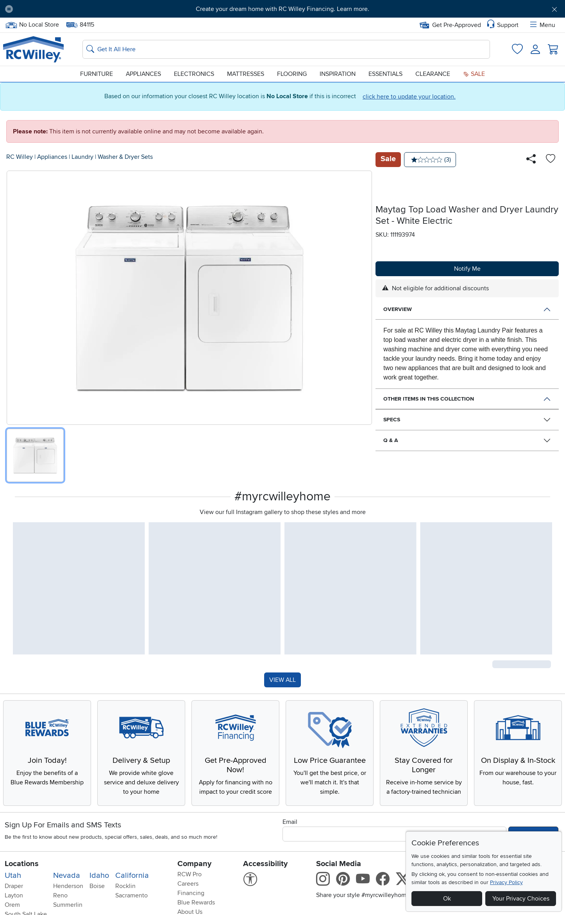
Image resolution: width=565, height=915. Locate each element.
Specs (391, 419)
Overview (397, 309)
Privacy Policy (506, 882)
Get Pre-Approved (450, 25)
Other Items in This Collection (428, 398)
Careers (187, 884)
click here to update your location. (409, 97)
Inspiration (338, 74)
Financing (190, 893)
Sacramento (131, 895)
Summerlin (67, 905)
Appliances (143, 74)
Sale (474, 74)
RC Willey (19, 157)
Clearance (432, 74)
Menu (542, 25)
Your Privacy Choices (520, 898)
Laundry (82, 157)
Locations (22, 863)
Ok (447, 898)
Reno (60, 895)
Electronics (194, 74)
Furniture (96, 74)
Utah (13, 875)
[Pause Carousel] (9, 9)
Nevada (66, 875)
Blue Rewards (196, 902)
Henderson (68, 886)
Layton (14, 895)
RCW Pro (189, 874)
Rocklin (125, 886)
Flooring (292, 74)
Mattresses (245, 74)
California (132, 875)
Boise (97, 886)
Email (289, 822)
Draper (14, 886)
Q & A (390, 440)
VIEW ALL (282, 680)
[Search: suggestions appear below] (286, 49)
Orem (12, 905)
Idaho (99, 875)
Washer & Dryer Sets (125, 157)
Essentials (385, 74)
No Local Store (32, 24)
